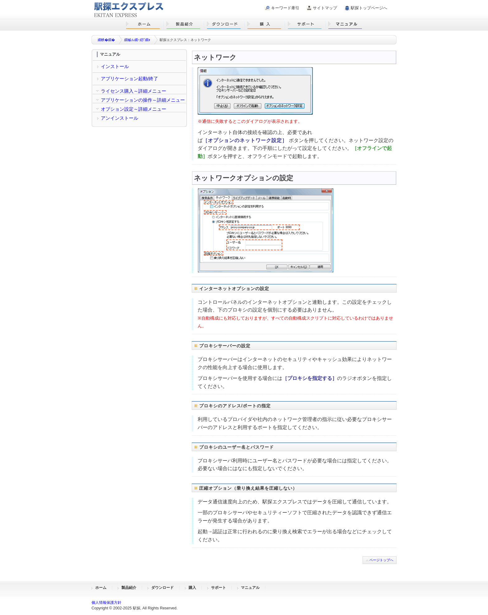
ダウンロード (162, 587)
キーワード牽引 (285, 8)
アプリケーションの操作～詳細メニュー (143, 100)
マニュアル (250, 587)
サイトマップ (325, 8)
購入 (192, 587)
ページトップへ (381, 560)
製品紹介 (128, 587)
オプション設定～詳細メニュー (133, 109)
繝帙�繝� (106, 40)
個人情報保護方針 (106, 602)
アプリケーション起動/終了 (129, 78)
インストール (115, 66)
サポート (218, 587)
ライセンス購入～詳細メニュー (133, 91)
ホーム (100, 587)
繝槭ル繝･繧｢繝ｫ (137, 40)
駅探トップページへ (369, 8)
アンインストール (119, 118)
